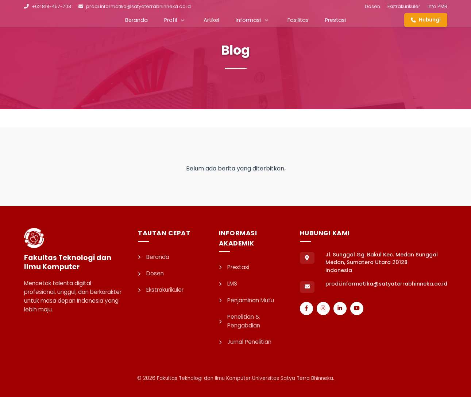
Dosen (372, 6)
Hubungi (426, 19)
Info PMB (437, 6)
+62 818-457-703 (47, 6)
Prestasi (335, 20)
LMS (228, 283)
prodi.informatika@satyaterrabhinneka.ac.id (134, 6)
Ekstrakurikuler (403, 6)
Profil (174, 20)
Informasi (252, 20)
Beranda (136, 20)
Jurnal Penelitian (245, 342)
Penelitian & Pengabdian (239, 321)
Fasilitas (298, 20)
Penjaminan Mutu (246, 300)
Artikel (211, 20)
